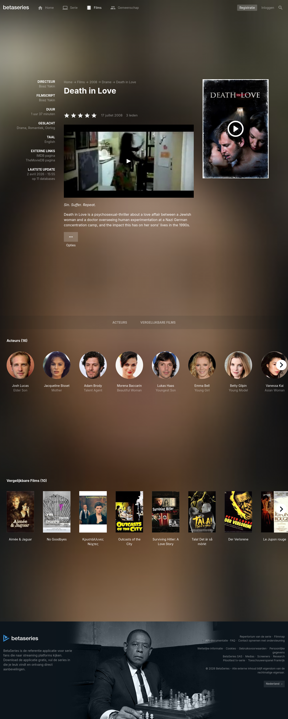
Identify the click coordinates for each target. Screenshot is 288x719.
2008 (93, 82)
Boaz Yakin (47, 86)
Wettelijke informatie (210, 648)
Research (279, 656)
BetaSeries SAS (232, 656)
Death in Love (126, 82)
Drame (107, 82)
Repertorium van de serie (255, 636)
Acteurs (120, 322)
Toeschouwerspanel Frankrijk (266, 660)
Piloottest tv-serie (234, 660)
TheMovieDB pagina (40, 160)
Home (68, 82)
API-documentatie (216, 640)
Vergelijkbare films (157, 322)
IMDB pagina (46, 155)
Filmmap (279, 636)
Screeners (263, 656)
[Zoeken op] (280, 7)
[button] (20, 374)
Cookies (231, 648)
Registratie (247, 7)
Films (81, 82)
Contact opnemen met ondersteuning (261, 640)
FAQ (232, 640)
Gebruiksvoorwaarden (252, 648)
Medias (249, 656)
